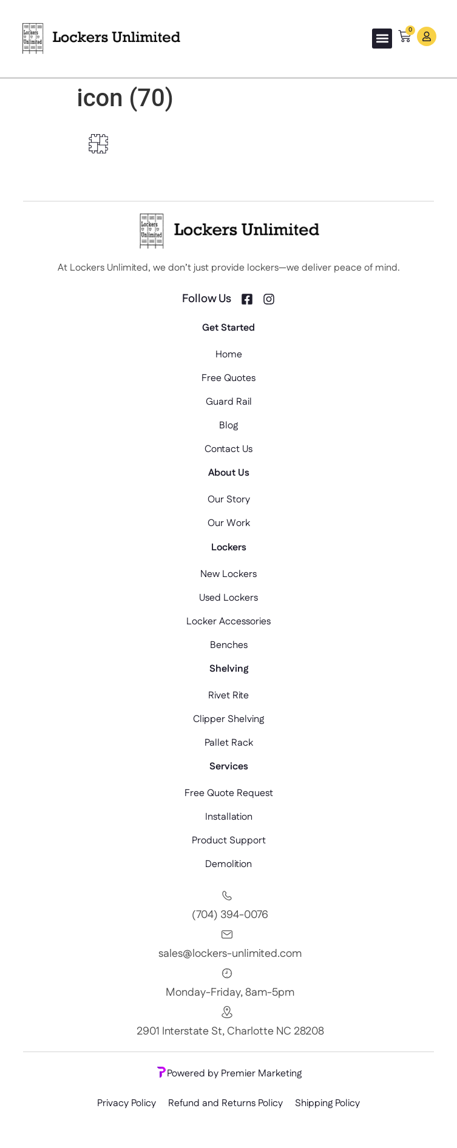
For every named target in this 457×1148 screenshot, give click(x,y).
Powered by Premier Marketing (229, 1074)
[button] (382, 39)
